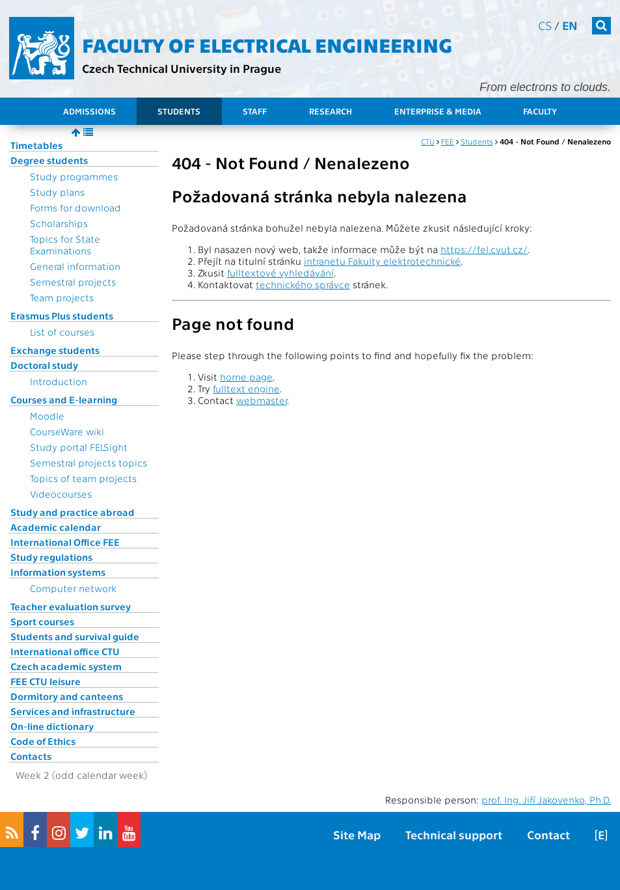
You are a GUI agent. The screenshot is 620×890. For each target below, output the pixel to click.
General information (75, 266)
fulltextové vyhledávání (280, 272)
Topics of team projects (83, 478)
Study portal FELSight (79, 447)
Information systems (57, 572)
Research (330, 111)
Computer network (73, 588)
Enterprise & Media (437, 111)
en (570, 25)
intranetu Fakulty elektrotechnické (382, 261)
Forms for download (75, 207)
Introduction (58, 381)
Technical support (453, 834)
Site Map (357, 834)
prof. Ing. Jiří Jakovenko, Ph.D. (546, 799)
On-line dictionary (52, 726)
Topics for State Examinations (65, 244)
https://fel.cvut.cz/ (484, 249)
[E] (601, 834)
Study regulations (51, 557)
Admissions (89, 111)
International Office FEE (65, 542)
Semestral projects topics (88, 462)
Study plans (57, 192)
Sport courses (42, 621)
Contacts (30, 756)
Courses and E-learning (63, 399)
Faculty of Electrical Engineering (267, 44)
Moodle (47, 416)
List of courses (62, 332)
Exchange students (55, 350)
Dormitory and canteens (66, 696)
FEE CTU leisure (45, 681)
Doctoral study (44, 365)
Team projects (62, 297)
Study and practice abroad (72, 512)
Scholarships (59, 223)
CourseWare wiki (67, 431)
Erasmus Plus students (61, 315)
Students (178, 111)
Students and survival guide (74, 636)
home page (246, 377)
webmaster (261, 400)
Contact (548, 834)
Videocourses (61, 494)
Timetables (36, 145)
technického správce (303, 284)
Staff (255, 111)
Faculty (540, 111)
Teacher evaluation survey (70, 606)
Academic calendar (55, 527)
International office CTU (65, 651)
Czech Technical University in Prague (181, 68)
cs (545, 25)
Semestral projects (73, 282)
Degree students (49, 160)
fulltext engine (246, 388)
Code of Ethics (42, 741)
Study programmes (74, 176)
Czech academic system (66, 666)
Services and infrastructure (72, 711)
